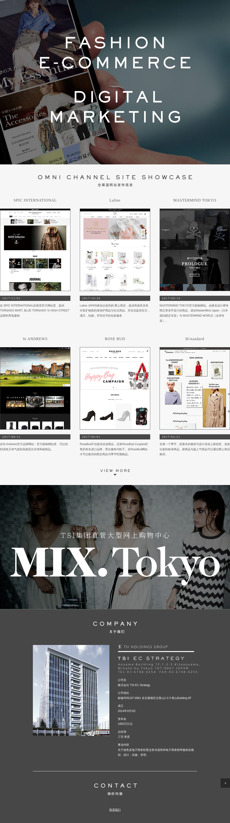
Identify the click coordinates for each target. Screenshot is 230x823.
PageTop (225, 783)
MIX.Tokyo (115, 547)
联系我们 (115, 809)
